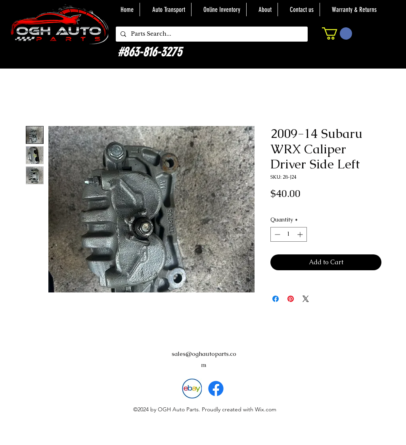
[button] (337, 33)
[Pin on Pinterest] (290, 299)
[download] (192, 388)
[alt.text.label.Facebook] (216, 388)
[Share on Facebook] (275, 299)
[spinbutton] (289, 234)
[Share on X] (305, 299)
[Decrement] (277, 234)
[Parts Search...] (211, 34)
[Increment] (301, 234)
